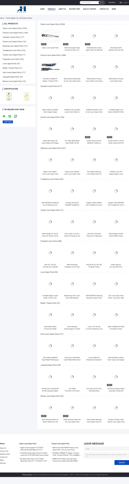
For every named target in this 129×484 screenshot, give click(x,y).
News (114, 9)
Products (51, 9)
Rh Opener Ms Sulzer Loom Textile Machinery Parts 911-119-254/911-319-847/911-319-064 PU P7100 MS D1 (33, 460)
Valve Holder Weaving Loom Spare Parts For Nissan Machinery (94, 422)
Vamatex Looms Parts (11, 37)
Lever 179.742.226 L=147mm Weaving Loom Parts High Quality (94, 329)
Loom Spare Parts (9, 64)
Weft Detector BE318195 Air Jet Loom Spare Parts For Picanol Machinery (72, 81)
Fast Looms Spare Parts (12, 72)
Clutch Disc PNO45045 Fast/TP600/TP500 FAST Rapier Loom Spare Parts (72, 360)
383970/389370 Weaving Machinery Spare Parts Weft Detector (94, 298)
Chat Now (112, 2)
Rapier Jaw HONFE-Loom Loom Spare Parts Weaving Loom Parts (50, 174)
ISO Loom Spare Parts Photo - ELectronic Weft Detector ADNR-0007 (116, 298)
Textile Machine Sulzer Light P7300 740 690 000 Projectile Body (94, 50)
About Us (62, 9)
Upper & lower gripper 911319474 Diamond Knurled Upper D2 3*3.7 (31, 449)
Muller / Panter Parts (11, 68)
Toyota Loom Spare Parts (12, 55)
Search (102, 2)
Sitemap (3, 463)
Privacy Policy (27, 475)
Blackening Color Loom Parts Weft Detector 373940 (72, 298)
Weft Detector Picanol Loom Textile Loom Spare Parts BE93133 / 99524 (94, 81)
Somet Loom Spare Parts (12, 42)
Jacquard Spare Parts (11, 77)
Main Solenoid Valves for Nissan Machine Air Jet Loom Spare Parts (50, 422)
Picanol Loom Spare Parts (13, 33)
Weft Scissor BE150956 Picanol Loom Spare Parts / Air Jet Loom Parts (65, 449)
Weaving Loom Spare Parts (13, 46)
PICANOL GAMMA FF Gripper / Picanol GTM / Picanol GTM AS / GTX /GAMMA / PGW (66, 454)
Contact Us (104, 9)
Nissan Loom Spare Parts (12, 81)
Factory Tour (74, 9)
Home (42, 9)
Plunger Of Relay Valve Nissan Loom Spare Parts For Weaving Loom (116, 422)
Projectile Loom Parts (11, 59)
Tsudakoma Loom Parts (12, 50)
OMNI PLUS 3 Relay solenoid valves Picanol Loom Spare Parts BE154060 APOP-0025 (65, 460)
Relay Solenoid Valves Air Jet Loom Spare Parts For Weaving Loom (72, 422)
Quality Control (89, 9)
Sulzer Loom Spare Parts (12, 28)
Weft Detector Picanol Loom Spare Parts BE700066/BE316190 (116, 81)
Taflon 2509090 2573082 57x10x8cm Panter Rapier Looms (116, 329)
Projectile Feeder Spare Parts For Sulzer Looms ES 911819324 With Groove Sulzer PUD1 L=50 (34, 454)
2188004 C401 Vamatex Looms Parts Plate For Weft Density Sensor (72, 112)
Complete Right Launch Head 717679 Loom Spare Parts (50, 298)
